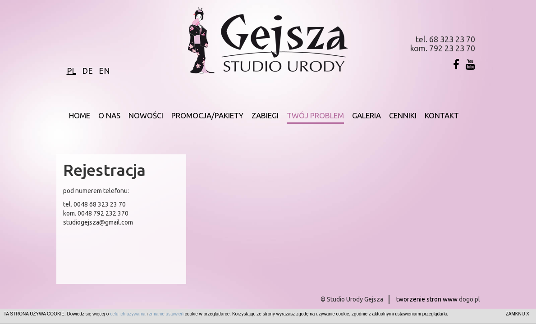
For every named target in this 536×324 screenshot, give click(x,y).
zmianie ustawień (166, 313)
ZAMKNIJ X (517, 313)
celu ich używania (127, 313)
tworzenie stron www (427, 299)
